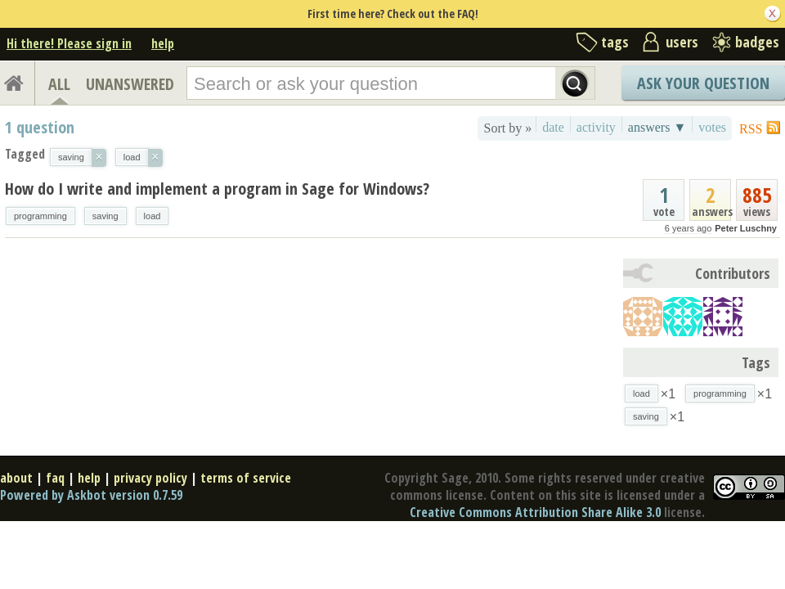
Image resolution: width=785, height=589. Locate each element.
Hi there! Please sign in (69, 43)
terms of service (245, 478)
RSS (750, 129)
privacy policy (150, 478)
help (162, 43)
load (152, 216)
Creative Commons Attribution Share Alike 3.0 (535, 512)
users (682, 42)
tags (615, 42)
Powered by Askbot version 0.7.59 (91, 495)
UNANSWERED (130, 84)
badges (757, 42)
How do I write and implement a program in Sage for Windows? (217, 189)
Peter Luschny (746, 228)
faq (55, 478)
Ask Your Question (703, 83)
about (16, 478)
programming (40, 216)
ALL (59, 84)
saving (105, 216)
